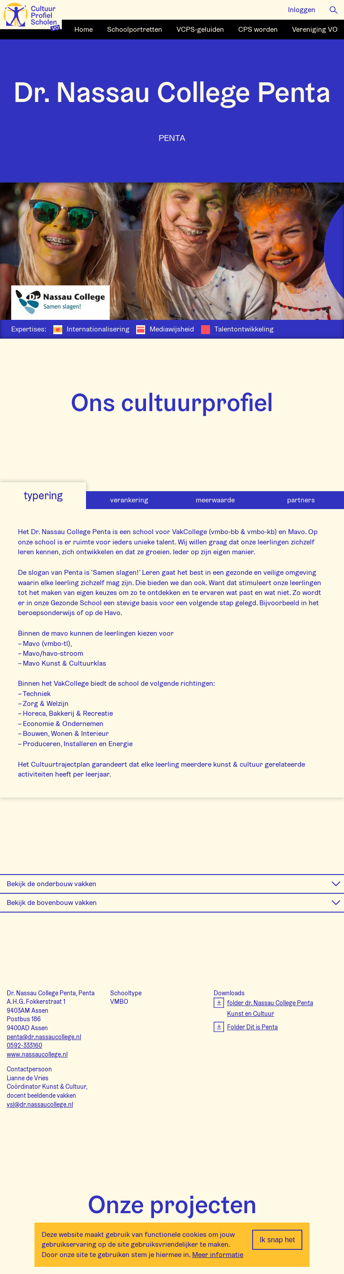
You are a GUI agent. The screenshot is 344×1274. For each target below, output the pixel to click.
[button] (333, 9)
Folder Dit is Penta (252, 1027)
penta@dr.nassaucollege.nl (44, 1037)
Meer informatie (217, 1254)
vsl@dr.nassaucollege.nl (40, 1104)
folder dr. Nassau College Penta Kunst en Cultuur (270, 1008)
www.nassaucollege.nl (37, 1054)
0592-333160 (24, 1045)
